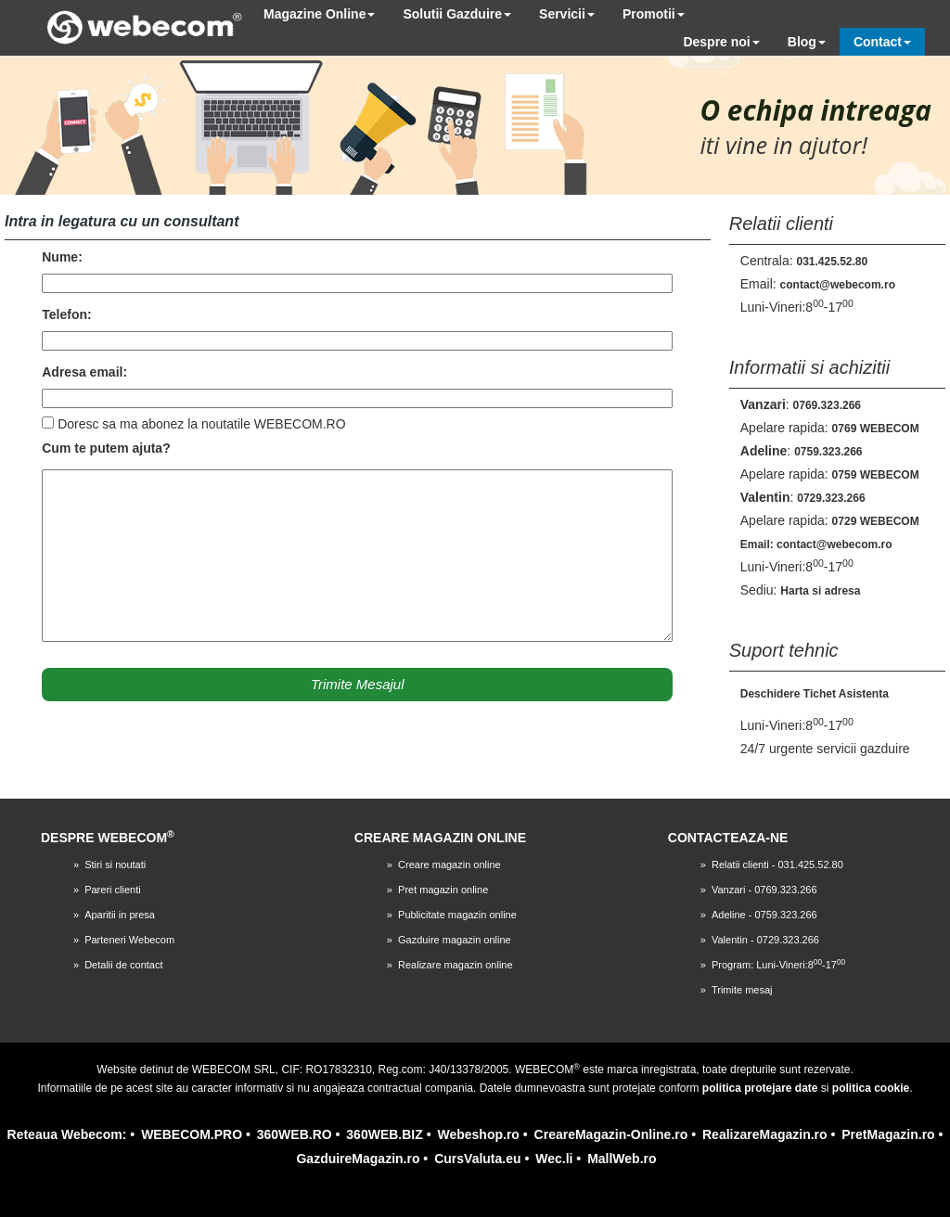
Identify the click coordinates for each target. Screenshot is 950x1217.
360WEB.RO (294, 1134)
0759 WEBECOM (875, 474)
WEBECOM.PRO (191, 1134)
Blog (807, 41)
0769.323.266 (827, 405)
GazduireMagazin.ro (357, 1158)
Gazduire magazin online (454, 939)
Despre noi (721, 41)
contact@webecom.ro (837, 284)
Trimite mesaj (742, 989)
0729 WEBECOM (875, 521)
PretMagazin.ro (887, 1134)
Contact (882, 41)
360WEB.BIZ (384, 1134)
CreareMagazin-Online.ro (611, 1134)
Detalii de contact (123, 964)
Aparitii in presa (119, 914)
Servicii (567, 13)
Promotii (654, 13)
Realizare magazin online (455, 964)
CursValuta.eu (477, 1158)
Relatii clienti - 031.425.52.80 (777, 864)
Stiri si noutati (115, 864)
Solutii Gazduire (457, 13)
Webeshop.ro (478, 1134)
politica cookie (870, 1088)
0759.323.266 (828, 451)
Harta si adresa (820, 590)
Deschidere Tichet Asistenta (814, 693)
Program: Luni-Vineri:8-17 (778, 964)
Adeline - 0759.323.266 (764, 914)
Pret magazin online (443, 889)
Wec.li (553, 1158)
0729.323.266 (831, 498)
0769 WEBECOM (875, 428)
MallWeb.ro (621, 1158)
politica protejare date (760, 1088)
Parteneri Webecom (129, 939)
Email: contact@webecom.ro (816, 544)
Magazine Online (319, 13)
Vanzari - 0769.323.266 (764, 889)
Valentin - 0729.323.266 (765, 939)
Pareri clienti (112, 889)
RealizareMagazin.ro (765, 1134)
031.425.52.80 (831, 261)
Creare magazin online (449, 864)
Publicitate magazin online (457, 914)
